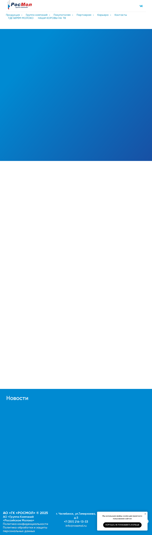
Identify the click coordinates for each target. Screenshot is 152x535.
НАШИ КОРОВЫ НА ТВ (52, 17)
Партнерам (84, 14)
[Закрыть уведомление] (145, 513)
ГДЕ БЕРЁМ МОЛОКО (21, 17)
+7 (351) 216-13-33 (76, 521)
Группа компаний (37, 14)
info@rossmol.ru (76, 525)
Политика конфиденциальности (25, 524)
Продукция (13, 14)
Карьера (103, 14)
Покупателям (62, 14)
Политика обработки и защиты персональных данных (25, 529)
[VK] (141, 6)
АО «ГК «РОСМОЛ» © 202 (24, 513)
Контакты (121, 14)
